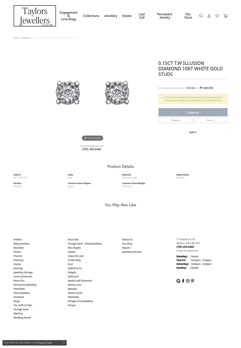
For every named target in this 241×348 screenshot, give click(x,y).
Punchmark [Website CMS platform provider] (126, 341)
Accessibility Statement (148, 330)
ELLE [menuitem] (70, 264)
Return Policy (87, 330)
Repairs (126, 247)
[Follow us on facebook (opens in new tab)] (183, 281)
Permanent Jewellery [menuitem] (25, 284)
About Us (127, 239)
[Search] (201, 15)
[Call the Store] (185, 246)
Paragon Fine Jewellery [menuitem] (80, 301)
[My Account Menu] (209, 15)
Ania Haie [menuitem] (73, 239)
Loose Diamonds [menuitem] (23, 276)
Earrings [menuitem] (18, 268)
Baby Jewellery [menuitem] (22, 243)
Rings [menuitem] (17, 301)
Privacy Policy (104, 330)
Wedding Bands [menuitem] (22, 317)
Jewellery (110, 15)
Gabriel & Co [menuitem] (75, 268)
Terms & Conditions (123, 330)
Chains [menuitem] (17, 251)
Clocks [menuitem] (17, 264)
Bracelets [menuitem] (19, 247)
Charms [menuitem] (18, 255)
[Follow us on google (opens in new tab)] (178, 281)
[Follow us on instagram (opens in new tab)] (188, 281)
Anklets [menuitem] (18, 239)
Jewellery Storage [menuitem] (23, 272)
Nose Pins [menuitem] (19, 280)
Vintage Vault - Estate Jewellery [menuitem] (85, 243)
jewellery (25, 38)
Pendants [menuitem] (19, 297)
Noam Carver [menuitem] (75, 292)
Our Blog (127, 243)
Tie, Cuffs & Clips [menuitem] (23, 305)
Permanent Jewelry (164, 16)
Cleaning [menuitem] (18, 260)
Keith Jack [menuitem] (73, 276)
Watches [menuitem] (18, 313)
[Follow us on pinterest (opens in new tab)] (192, 281)
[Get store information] (187, 250)
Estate (126, 15)
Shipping (175, 120)
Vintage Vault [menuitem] (21, 309)
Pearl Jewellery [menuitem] (22, 292)
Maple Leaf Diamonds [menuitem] (80, 280)
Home (16, 38)
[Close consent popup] (64, 343)
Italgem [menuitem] (72, 272)
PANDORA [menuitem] (19, 288)
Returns (210, 120)
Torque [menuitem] (72, 305)
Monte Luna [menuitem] (74, 284)
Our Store (188, 16)
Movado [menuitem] (72, 288)
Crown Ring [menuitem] (74, 260)
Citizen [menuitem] (72, 251)
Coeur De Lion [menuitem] (76, 255)
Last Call (142, 16)
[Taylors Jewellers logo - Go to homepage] (35, 15)
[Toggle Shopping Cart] (226, 15)
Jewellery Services (132, 251)
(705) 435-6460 (91, 149)
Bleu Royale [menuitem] (74, 247)
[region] (92, 92)
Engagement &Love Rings (68, 15)
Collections (91, 15)
